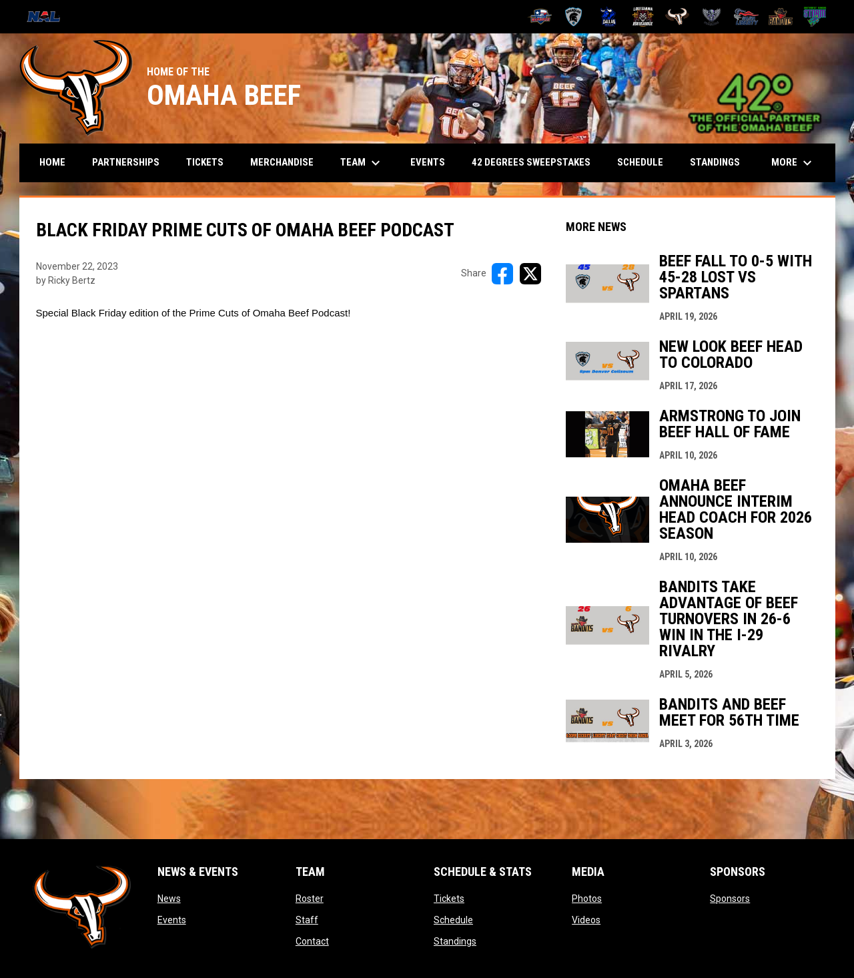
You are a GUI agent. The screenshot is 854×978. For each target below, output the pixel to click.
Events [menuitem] (427, 162)
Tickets (449, 898)
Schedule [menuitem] (640, 162)
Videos (586, 920)
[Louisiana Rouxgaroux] (642, 17)
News (169, 898)
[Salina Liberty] (746, 17)
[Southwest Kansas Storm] (815, 17)
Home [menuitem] (52, 162)
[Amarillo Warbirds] (539, 17)
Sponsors (730, 898)
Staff (307, 920)
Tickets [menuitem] (205, 162)
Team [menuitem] (362, 163)
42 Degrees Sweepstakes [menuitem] (531, 162)
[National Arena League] (48, 17)
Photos (587, 898)
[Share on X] (530, 273)
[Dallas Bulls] (608, 17)
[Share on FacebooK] (502, 273)
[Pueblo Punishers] (711, 17)
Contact (312, 941)
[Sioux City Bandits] (781, 17)
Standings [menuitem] (715, 162)
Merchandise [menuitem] (282, 162)
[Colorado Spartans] (574, 17)
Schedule (453, 920)
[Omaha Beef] (677, 17)
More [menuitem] (793, 163)
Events (171, 920)
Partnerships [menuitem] (125, 162)
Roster (310, 898)
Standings (455, 941)
